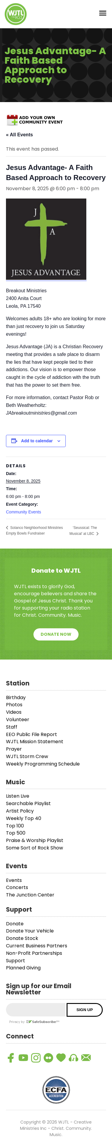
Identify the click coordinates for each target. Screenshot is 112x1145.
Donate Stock (22, 938)
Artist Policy (20, 810)
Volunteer (17, 719)
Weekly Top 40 (23, 818)
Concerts (17, 887)
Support (15, 960)
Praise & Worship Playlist (34, 840)
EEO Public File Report (31, 734)
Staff (11, 727)
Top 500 (15, 833)
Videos (14, 712)
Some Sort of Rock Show (34, 847)
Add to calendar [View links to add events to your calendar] (37, 440)
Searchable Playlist (28, 803)
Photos (14, 704)
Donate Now (56, 634)
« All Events (19, 134)
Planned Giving (23, 967)
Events (14, 880)
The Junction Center (30, 894)
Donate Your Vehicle (30, 930)
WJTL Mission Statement (34, 741)
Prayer (14, 749)
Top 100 (15, 825)
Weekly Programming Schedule (43, 763)
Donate (15, 923)
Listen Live (17, 796)
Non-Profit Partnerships (34, 953)
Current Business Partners (36, 945)
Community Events (23, 512)
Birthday (16, 697)
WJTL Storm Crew (27, 756)
